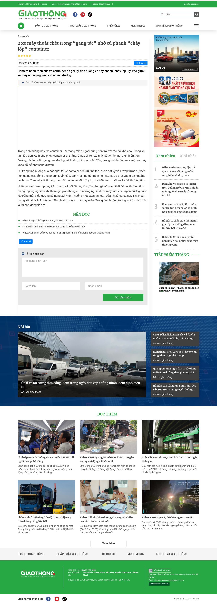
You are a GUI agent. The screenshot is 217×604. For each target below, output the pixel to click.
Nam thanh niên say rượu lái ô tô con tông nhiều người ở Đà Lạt (175, 353)
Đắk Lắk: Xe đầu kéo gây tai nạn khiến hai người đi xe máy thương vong (180, 241)
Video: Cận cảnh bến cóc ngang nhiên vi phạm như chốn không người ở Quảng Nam (66, 232)
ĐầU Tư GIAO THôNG (46, 26)
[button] (161, 291)
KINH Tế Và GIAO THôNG (169, 26)
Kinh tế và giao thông (171, 554)
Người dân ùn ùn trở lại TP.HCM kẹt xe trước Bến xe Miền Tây (53, 226)
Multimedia (135, 554)
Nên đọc (81, 214)
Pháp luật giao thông (72, 554)
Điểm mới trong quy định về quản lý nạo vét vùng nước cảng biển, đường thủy (178, 171)
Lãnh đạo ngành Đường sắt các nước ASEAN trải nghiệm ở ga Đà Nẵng (46, 459)
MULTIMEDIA (138, 26)
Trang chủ (23, 36)
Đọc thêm (107, 414)
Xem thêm (108, 543)
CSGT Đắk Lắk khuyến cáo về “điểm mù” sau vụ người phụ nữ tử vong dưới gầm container (174, 337)
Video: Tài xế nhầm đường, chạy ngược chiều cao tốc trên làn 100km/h (106, 519)
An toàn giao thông (31, 392)
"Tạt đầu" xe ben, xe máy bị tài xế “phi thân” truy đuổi (53, 82)
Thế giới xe (107, 554)
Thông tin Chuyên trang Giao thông (32, 4)
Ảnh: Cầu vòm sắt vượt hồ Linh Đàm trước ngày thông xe (170, 459)
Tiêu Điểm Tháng (171, 255)
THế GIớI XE (113, 26)
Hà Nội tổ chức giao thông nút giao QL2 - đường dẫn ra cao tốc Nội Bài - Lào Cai (180, 224)
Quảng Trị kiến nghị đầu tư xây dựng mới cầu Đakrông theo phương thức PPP (174, 371)
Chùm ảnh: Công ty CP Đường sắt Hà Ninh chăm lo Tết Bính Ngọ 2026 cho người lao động (179, 208)
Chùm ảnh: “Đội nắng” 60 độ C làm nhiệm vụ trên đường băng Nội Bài (44, 519)
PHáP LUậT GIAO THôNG (82, 26)
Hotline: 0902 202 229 (101, 4)
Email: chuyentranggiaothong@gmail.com (69, 4)
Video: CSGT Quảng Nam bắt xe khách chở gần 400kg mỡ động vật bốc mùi (107, 459)
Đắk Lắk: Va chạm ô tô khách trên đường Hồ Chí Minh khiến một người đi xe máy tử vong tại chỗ (180, 189)
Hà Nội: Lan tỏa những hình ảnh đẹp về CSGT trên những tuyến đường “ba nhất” (174, 388)
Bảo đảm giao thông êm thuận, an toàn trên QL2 (47, 220)
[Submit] (196, 14)
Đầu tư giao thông (162, 377)
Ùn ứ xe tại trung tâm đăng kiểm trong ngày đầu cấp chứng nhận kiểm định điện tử (80, 385)
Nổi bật (24, 327)
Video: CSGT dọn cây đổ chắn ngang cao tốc (167, 517)
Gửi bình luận (123, 297)
